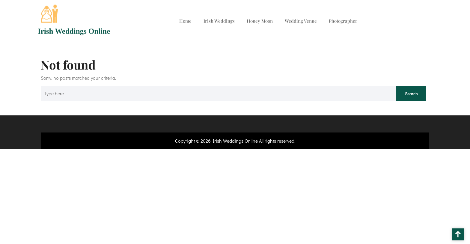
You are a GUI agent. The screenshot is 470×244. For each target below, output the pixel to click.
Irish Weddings (219, 20)
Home (185, 20)
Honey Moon (260, 20)
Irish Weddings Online (74, 30)
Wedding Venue (301, 20)
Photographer (343, 20)
